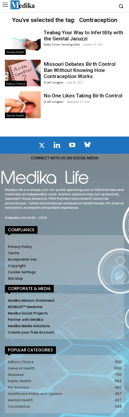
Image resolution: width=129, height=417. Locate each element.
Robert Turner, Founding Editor (62, 44)
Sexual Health (15, 52)
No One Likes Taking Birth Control (83, 96)
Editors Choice (15, 83)
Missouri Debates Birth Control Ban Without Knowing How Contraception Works (80, 70)
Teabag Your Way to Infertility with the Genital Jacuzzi (83, 36)
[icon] (42, 146)
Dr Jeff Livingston (54, 82)
